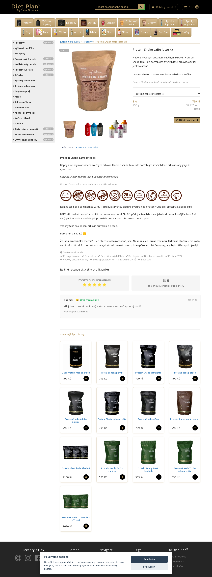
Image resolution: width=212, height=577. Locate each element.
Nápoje (18, 123)
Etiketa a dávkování (87, 147)
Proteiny (33, 42)
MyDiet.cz (178, 561)
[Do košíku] (86, 378)
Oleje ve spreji (21, 91)
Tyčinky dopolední (24, 80)
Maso (17, 96)
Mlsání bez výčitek (24, 112)
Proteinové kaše (33, 69)
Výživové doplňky (23, 48)
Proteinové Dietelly (33, 58)
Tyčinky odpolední (24, 85)
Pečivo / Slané (21, 118)
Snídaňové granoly (33, 64)
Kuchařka (178, 566)
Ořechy (33, 75)
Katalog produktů (163, 7)
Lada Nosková (178, 556)
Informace (67, 147)
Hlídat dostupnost (187, 120)
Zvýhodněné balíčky (33, 139)
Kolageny (19, 53)
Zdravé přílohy (22, 101)
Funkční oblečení (33, 134)
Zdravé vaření (21, 107)
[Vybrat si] (86, 477)
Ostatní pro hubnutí (33, 128)
